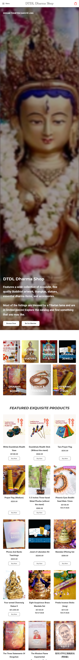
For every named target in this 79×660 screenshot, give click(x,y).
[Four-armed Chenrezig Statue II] (14, 594)
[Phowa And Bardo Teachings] (14, 543)
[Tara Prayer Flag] (65, 438)
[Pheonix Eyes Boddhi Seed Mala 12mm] (65, 490)
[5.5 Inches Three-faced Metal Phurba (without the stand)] (39, 490)
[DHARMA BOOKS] (14, 380)
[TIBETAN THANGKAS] (48, 351)
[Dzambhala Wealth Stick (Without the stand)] (39, 438)
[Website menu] (6, 3)
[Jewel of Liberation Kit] (39, 543)
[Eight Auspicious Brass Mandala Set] (39, 594)
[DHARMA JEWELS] (67, 351)
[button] (39, 3)
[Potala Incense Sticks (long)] (65, 594)
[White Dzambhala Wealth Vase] (14, 438)
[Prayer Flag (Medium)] (14, 490)
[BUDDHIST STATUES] (30, 351)
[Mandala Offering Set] (65, 543)
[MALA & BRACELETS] (39, 380)
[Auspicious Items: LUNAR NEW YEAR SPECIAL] (11, 351)
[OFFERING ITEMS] (64, 380)
